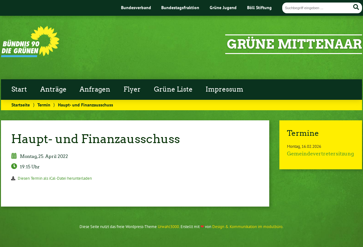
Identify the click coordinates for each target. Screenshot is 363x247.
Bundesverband (136, 7)
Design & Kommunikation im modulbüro (247, 226)
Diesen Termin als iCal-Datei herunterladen (55, 178)
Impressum (224, 89)
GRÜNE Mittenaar (294, 44)
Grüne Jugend (223, 7)
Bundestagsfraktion (180, 7)
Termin (43, 105)
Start (19, 89)
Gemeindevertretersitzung (320, 154)
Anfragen (95, 89)
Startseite (20, 105)
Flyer (132, 89)
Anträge (53, 89)
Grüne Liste (173, 89)
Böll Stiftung (259, 7)
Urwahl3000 (168, 226)
